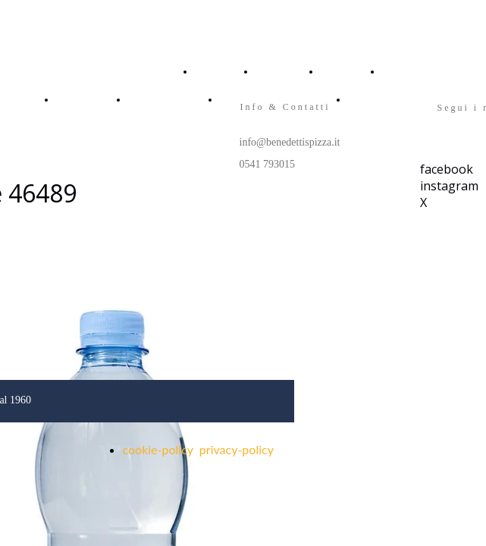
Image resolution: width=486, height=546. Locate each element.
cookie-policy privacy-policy (198, 449)
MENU (333, 71)
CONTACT (402, 71)
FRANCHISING (158, 99)
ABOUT (270, 71)
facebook (446, 169)
